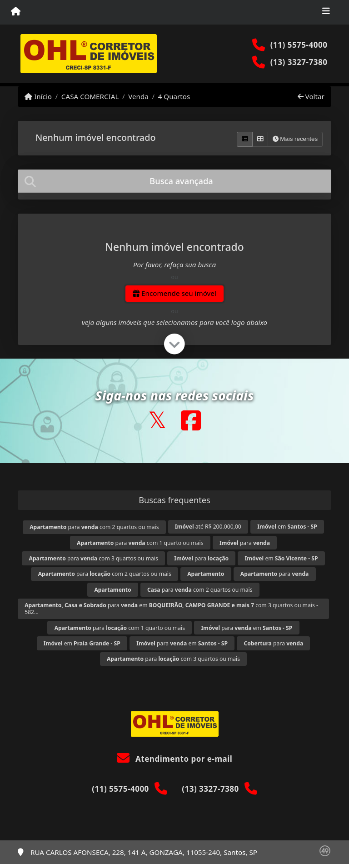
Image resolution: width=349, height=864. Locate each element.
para (244, 543)
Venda (138, 96)
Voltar (311, 96)
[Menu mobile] (15, 12)
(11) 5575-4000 (299, 45)
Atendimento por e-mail (175, 759)
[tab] (174, 181)
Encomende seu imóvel (174, 293)
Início (38, 96)
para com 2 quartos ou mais (94, 527)
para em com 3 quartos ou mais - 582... (171, 608)
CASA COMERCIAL (90, 96)
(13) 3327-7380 (299, 62)
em (287, 526)
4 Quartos (174, 96)
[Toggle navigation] (326, 12)
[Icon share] (157, 420)
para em (246, 628)
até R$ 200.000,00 (208, 526)
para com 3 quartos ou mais (93, 558)
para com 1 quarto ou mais (140, 543)
